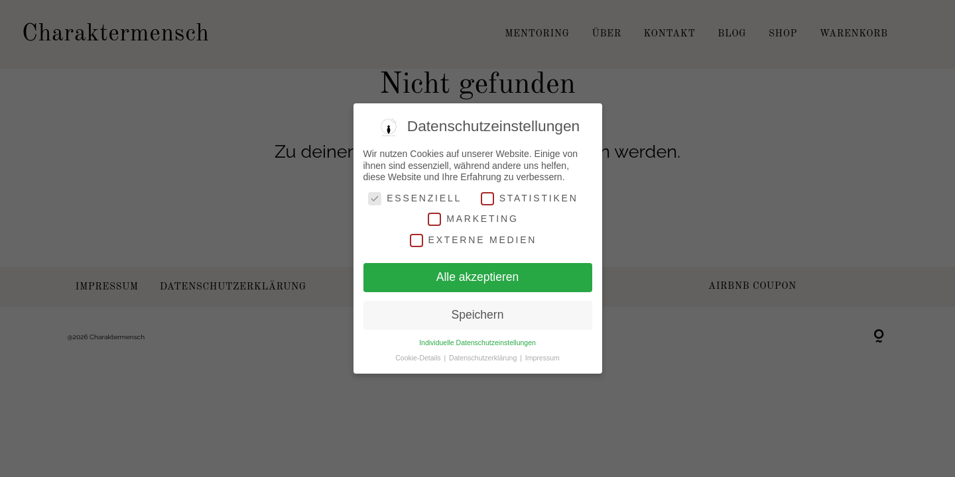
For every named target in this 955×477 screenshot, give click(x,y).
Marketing (473, 219)
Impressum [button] (542, 358)
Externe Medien (473, 240)
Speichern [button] (478, 314)
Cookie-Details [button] (418, 358)
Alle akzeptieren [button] (477, 277)
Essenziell (415, 198)
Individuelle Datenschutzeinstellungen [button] (477, 342)
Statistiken (529, 198)
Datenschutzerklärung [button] (484, 358)
